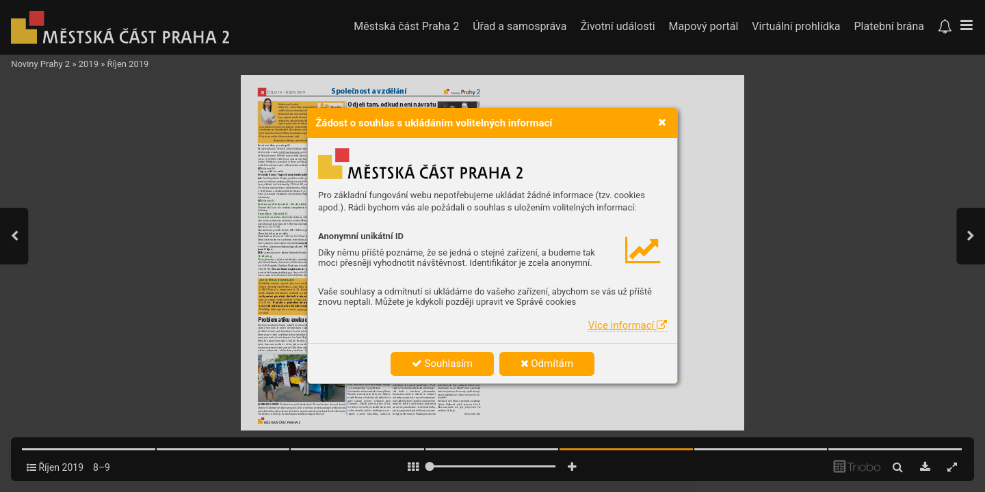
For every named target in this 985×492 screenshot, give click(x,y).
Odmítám (547, 363)
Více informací (627, 325)
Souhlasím (442, 363)
